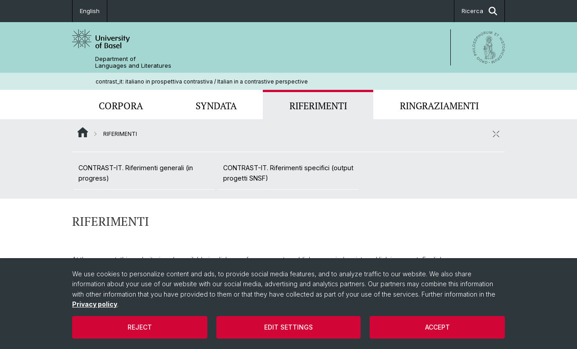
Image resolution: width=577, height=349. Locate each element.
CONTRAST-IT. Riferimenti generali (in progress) (135, 173)
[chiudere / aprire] (496, 134)
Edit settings (288, 327)
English (90, 10)
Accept (437, 327)
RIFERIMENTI (318, 105)
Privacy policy (94, 304)
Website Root (83, 132)
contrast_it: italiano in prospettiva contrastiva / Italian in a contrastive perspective (202, 81)
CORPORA (121, 105)
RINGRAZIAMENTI (439, 105)
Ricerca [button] (479, 11)
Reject (140, 327)
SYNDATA (216, 105)
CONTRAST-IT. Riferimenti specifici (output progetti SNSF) (288, 173)
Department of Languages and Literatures (133, 62)
